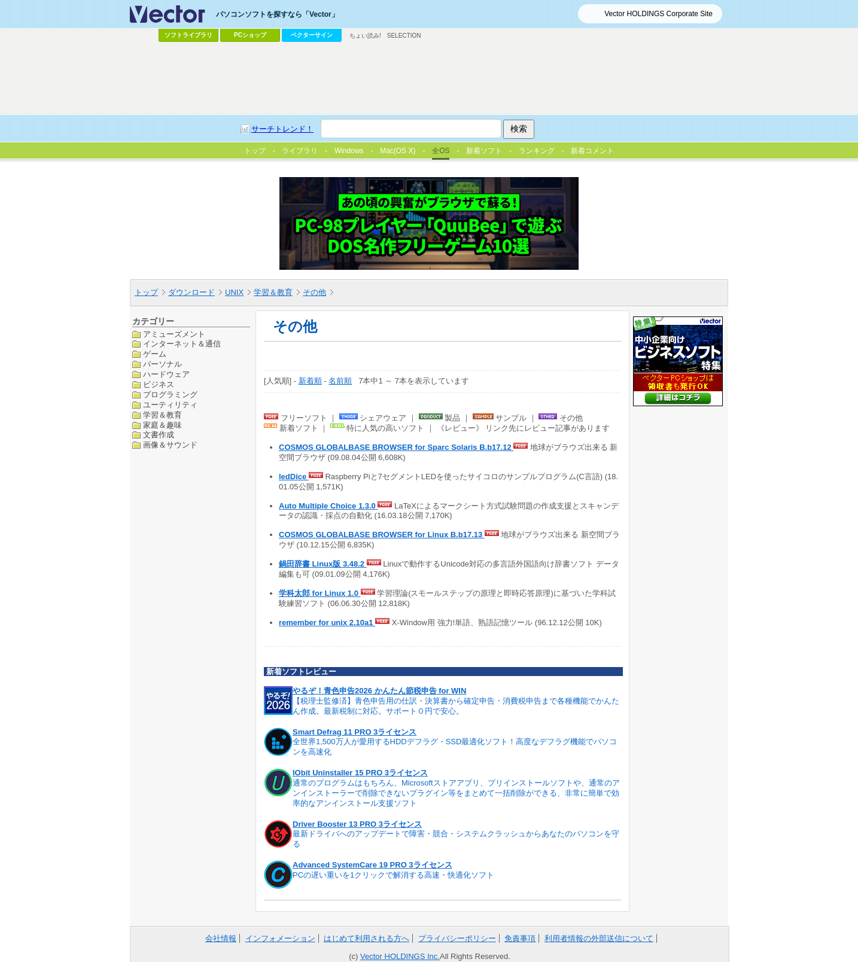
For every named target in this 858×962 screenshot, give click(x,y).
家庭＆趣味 (162, 425)
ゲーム (154, 353)
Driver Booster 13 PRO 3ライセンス (357, 824)
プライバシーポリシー (457, 938)
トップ (146, 292)
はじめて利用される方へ (366, 938)
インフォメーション (280, 938)
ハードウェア (166, 374)
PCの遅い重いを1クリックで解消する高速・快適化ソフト (393, 874)
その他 (314, 292)
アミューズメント (174, 334)
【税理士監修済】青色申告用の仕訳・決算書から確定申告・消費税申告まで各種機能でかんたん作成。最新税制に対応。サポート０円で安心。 (456, 706)
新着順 (310, 380)
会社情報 (220, 938)
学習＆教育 (273, 292)
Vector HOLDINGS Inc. (400, 956)
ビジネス (158, 384)
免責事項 (520, 938)
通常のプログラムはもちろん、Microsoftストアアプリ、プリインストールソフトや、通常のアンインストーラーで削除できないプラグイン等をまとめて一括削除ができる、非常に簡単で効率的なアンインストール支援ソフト (456, 793)
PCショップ (250, 35)
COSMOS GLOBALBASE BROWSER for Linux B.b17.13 (382, 534)
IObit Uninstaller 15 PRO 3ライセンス (360, 772)
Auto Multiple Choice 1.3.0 (328, 505)
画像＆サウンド (170, 444)
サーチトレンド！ (282, 128)
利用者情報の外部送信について (598, 938)
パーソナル (162, 364)
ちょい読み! (365, 35)
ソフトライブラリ (188, 35)
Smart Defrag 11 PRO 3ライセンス (354, 731)
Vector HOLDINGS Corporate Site (658, 14)
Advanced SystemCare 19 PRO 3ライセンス (372, 864)
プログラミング (170, 394)
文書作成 (158, 434)
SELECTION (404, 35)
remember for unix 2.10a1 (327, 622)
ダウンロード (191, 292)
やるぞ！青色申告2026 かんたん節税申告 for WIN (379, 690)
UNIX (234, 292)
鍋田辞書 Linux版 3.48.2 (323, 563)
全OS (440, 151)
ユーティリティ (170, 404)
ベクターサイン (312, 35)
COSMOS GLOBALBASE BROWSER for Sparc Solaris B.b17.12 (396, 447)
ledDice (294, 476)
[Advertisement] (429, 78)
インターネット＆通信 (182, 343)
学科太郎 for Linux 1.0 (320, 593)
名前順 (340, 380)
